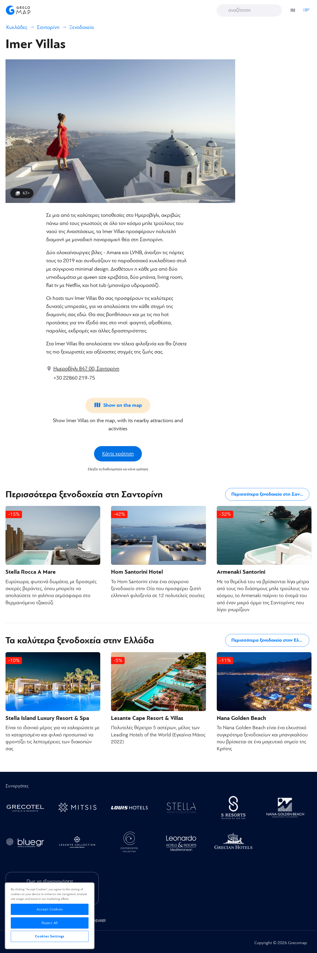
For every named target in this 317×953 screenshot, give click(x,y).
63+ (26, 193)
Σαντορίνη (48, 27)
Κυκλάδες (16, 27)
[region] (50, 915)
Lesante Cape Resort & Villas (147, 718)
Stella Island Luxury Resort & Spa (47, 718)
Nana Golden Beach (241, 718)
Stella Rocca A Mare (31, 572)
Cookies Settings (49, 936)
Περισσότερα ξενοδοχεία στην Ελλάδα (270, 640)
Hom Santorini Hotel (137, 572)
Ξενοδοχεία (81, 27)
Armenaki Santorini (241, 572)
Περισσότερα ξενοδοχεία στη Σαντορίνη (271, 494)
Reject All (50, 922)
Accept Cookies (50, 909)
